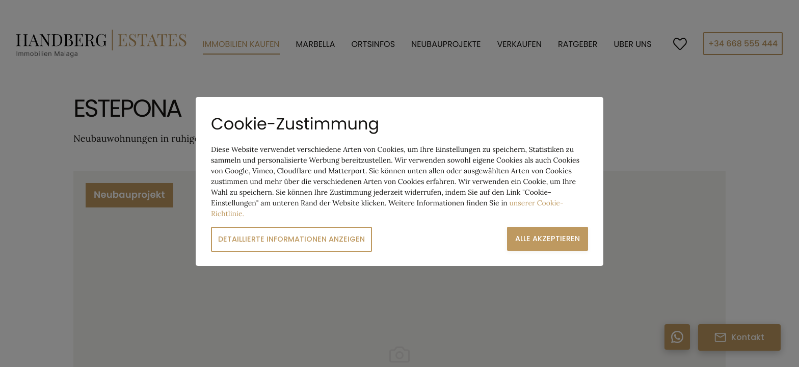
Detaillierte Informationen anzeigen (291, 239)
